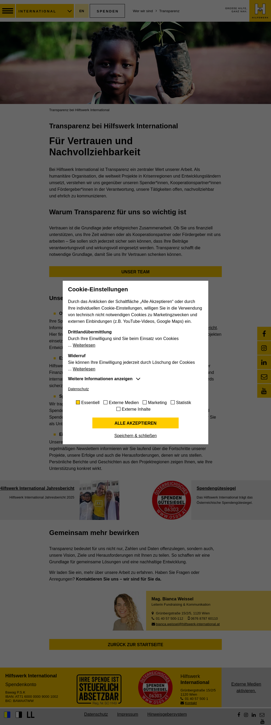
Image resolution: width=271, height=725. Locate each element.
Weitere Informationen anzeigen (100, 379)
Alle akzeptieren (136, 423)
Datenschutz (78, 389)
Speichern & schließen (135, 435)
